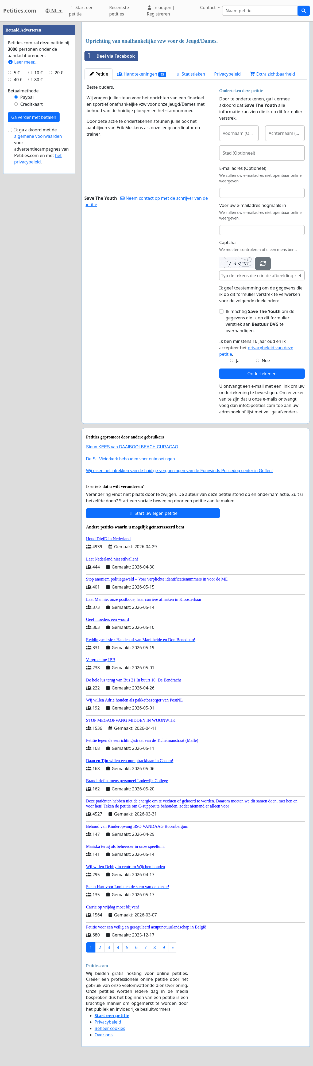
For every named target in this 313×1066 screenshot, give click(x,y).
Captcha (227, 242)
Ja (237, 360)
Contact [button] (208, 7)
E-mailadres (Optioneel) (242, 168)
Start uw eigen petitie (152, 513)
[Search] (260, 11)
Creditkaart (31, 104)
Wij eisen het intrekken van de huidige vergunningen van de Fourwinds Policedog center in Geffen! (179, 470)
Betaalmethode (23, 91)
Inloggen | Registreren (161, 11)
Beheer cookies (110, 1028)
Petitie (98, 74)
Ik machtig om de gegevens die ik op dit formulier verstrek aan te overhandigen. (260, 321)
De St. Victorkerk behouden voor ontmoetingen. (131, 459)
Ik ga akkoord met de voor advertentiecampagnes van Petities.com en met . (41, 146)
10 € (38, 73)
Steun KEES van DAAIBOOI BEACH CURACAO (132, 447)
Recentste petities (119, 11)
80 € (38, 80)
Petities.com (19, 10)
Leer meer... (22, 62)
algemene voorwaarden (38, 136)
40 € (18, 80)
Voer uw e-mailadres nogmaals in (252, 205)
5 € (17, 73)
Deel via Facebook (110, 56)
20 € (59, 73)
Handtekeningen (141, 74)
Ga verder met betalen (33, 117)
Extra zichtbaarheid (272, 74)
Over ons (104, 1035)
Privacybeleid (227, 74)
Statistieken (190, 74)
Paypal (27, 97)
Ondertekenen (262, 374)
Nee (266, 360)
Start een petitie (81, 11)
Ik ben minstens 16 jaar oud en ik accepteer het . (256, 347)
